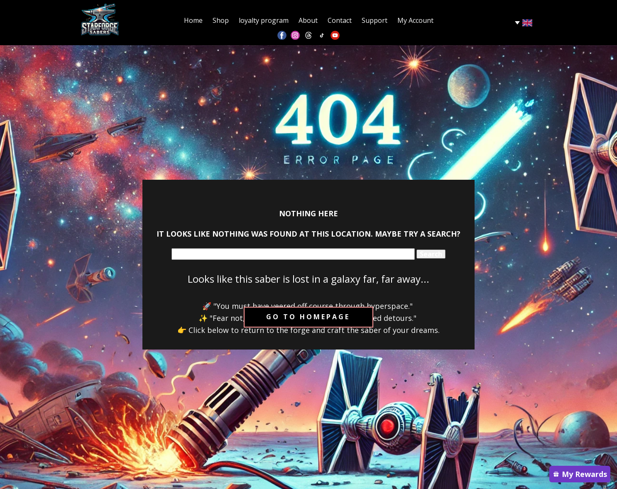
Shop (221, 20)
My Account (415, 20)
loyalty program (264, 20)
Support (374, 20)
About (308, 20)
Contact (340, 20)
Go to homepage (308, 316)
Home (193, 20)
